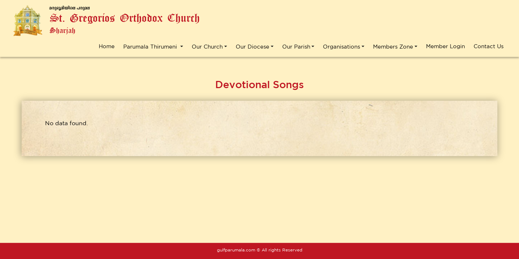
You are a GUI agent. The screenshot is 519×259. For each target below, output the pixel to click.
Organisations (341, 46)
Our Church (207, 46)
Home (107, 46)
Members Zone (393, 46)
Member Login (445, 46)
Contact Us (489, 46)
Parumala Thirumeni (151, 46)
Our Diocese (252, 46)
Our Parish (296, 46)
